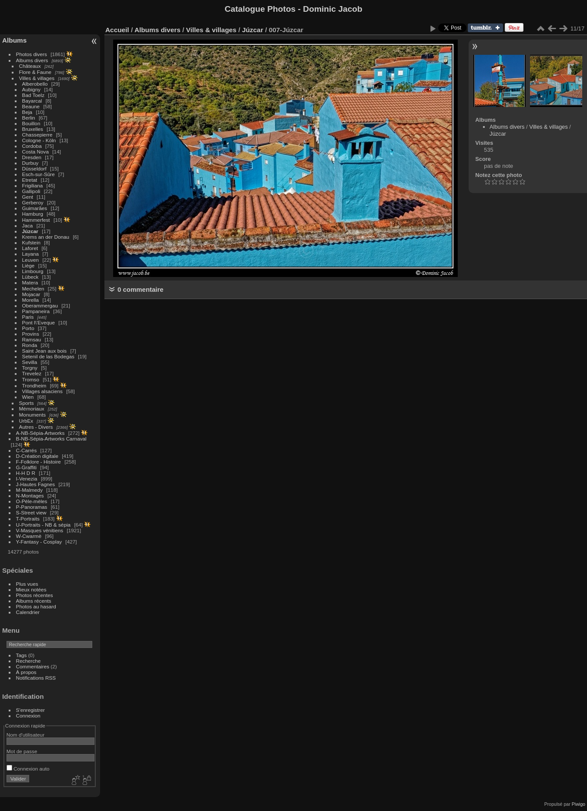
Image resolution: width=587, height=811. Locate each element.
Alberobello (35, 84)
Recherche (28, 661)
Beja (27, 112)
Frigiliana (32, 185)
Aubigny (31, 89)
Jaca (27, 225)
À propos (26, 672)
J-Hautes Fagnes (35, 484)
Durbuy (30, 163)
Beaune (31, 106)
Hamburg (32, 214)
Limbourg (33, 271)
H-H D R (25, 473)
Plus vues (27, 584)
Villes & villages (37, 78)
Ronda (29, 345)
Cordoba (32, 146)
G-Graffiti (26, 467)
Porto (28, 328)
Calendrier (28, 612)
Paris (28, 317)
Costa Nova (35, 151)
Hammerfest (36, 220)
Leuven (30, 260)
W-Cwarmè (29, 536)
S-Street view (31, 512)
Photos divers (31, 54)
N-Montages (30, 495)
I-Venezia (26, 478)
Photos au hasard (36, 606)
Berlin (28, 117)
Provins (30, 334)
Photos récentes (34, 595)
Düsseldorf (34, 168)
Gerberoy (33, 202)
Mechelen (33, 288)
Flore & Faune (35, 72)
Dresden (31, 157)
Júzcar (30, 231)
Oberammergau (40, 305)
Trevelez (32, 373)
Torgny (29, 367)
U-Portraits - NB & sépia (43, 524)
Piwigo (578, 804)
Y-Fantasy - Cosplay (39, 541)
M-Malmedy (29, 490)
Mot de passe (22, 751)
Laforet (30, 248)
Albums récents (33, 601)
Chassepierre (37, 134)
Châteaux (30, 66)
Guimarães (34, 208)
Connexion (28, 715)
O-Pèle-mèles (31, 501)
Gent (28, 197)
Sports (26, 403)
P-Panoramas (31, 507)
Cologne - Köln (39, 140)
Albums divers (32, 60)
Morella (30, 300)
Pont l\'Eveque (38, 322)
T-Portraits (28, 518)
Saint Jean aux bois (44, 351)
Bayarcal (32, 100)
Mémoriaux (31, 408)
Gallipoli (31, 191)
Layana (30, 254)
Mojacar (31, 294)
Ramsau (31, 339)
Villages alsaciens (42, 391)
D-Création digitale (37, 456)
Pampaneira (36, 311)
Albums (14, 40)
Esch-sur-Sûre (38, 174)
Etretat (29, 180)
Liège (28, 265)
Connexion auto (28, 768)
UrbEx (26, 421)
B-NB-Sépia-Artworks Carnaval (51, 438)
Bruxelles (32, 129)
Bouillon (31, 123)
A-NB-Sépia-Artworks (40, 433)
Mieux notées (31, 589)
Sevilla (29, 362)
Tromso (30, 379)
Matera (30, 282)
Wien (28, 397)
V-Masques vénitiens (40, 530)
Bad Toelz (33, 95)
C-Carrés (26, 450)
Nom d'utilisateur (25, 735)
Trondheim (34, 385)
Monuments (32, 414)
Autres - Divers (36, 427)
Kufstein (31, 242)
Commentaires (33, 666)
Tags (21, 655)
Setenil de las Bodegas (48, 356)
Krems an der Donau (46, 237)
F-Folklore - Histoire (38, 461)
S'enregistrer (30, 710)
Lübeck (30, 277)
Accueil (117, 29)
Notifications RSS (36, 678)
